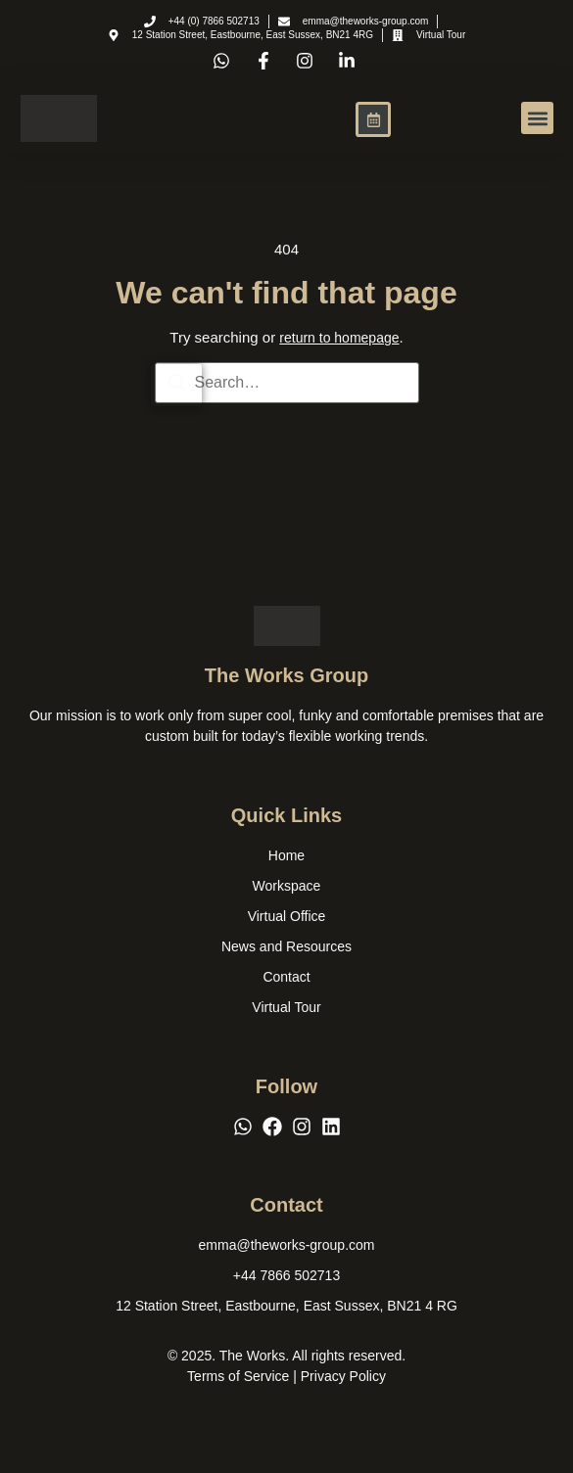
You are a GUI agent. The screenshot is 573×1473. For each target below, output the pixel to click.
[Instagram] (301, 1126)
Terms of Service (238, 1376)
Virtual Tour (286, 1007)
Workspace (287, 886)
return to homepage (339, 337)
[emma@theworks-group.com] (287, 1245)
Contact (286, 977)
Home (286, 855)
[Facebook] (272, 1126)
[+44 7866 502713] (286, 1276)
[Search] (176, 385)
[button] (537, 118)
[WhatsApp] (243, 1126)
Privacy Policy (343, 1376)
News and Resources (286, 946)
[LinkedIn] (331, 1126)
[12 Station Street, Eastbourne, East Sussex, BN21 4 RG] (286, 1306)
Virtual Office (287, 916)
